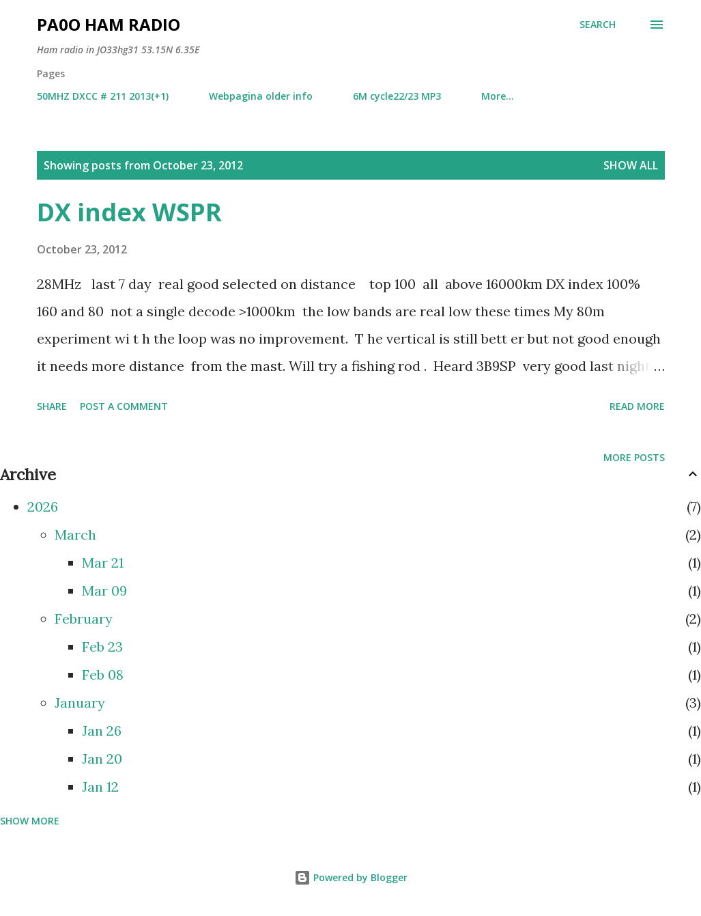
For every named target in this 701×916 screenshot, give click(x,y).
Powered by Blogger (350, 877)
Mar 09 (104, 590)
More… (497, 95)
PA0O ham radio (108, 24)
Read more (637, 406)
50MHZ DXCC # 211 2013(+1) (103, 95)
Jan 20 (102, 758)
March (75, 534)
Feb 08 (103, 674)
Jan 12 (100, 786)
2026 (42, 506)
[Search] (598, 24)
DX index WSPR (129, 212)
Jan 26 (101, 730)
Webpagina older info (261, 95)
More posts (634, 457)
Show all (630, 165)
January (80, 702)
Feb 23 (102, 646)
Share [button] (52, 406)
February (84, 618)
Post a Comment (124, 406)
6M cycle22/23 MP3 (397, 95)
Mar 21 (103, 562)
